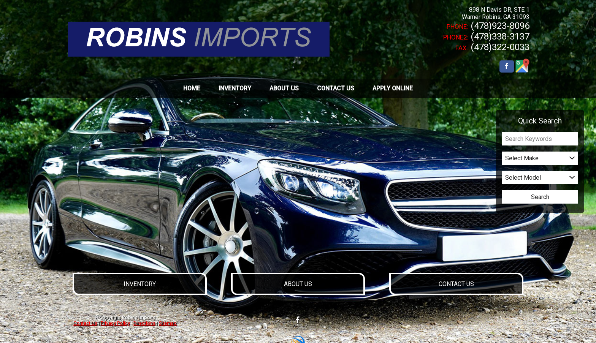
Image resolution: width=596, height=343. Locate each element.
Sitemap (168, 323)
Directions (144, 323)
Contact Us (85, 323)
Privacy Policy (115, 323)
